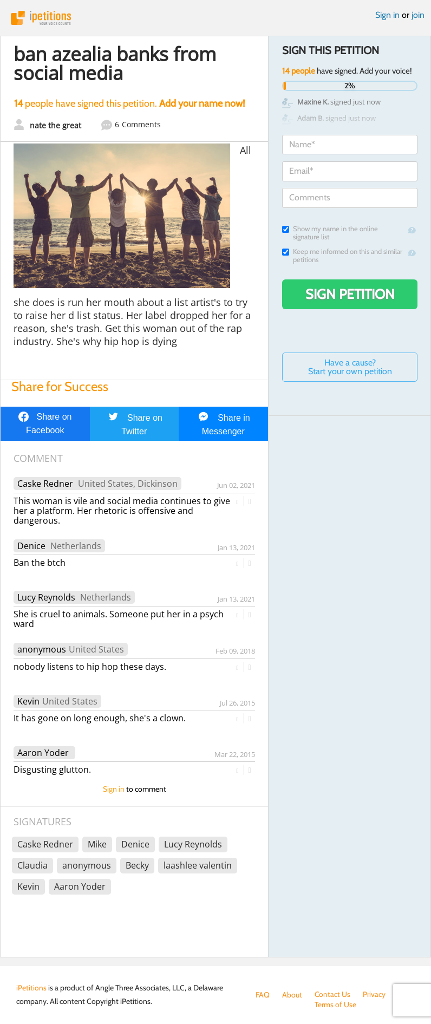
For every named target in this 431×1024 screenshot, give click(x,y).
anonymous (41, 649)
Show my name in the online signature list (330, 233)
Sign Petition (350, 294)
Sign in (387, 15)
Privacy (374, 995)
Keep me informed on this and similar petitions (342, 255)
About (292, 995)
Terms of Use (276, 1005)
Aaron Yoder (43, 752)
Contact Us (333, 995)
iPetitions (215, 18)
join (418, 15)
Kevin (28, 701)
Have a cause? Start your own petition (350, 366)
